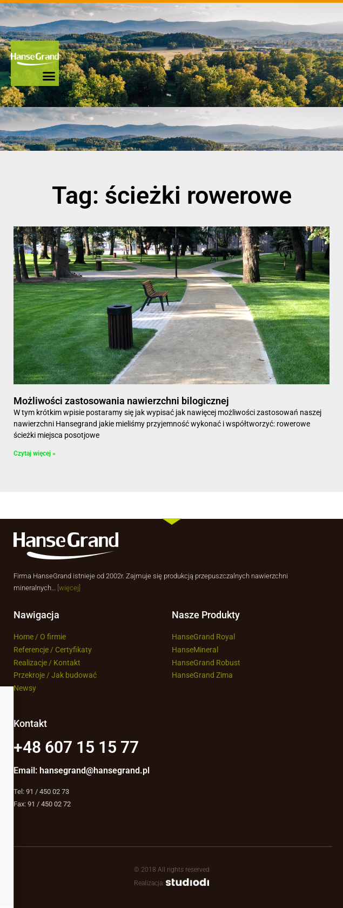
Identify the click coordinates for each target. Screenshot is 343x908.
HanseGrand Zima (202, 675)
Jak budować (74, 675)
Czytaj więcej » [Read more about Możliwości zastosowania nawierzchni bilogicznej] (35, 453)
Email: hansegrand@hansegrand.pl (82, 770)
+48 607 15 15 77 (76, 747)
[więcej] (68, 588)
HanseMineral (195, 649)
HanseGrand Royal (203, 636)
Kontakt (67, 662)
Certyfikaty (73, 649)
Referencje (31, 649)
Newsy (25, 688)
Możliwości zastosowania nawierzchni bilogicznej (121, 400)
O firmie (53, 636)
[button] (49, 75)
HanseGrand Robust (206, 662)
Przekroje (29, 675)
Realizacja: (171, 883)
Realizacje (30, 662)
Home (23, 636)
